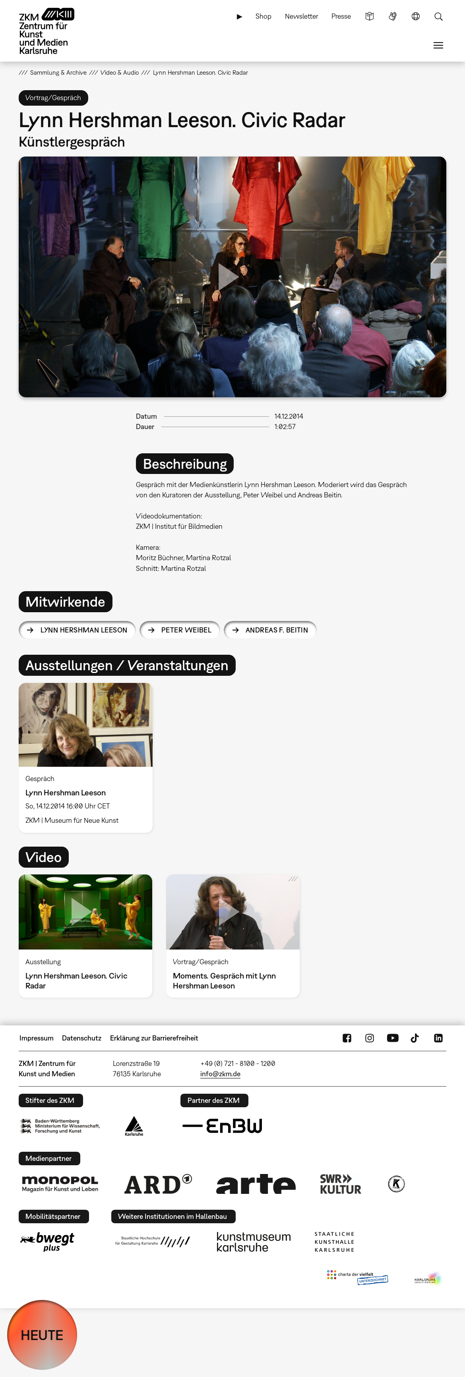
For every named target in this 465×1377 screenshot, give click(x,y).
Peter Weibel (186, 630)
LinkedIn (438, 1038)
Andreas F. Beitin (277, 630)
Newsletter (301, 16)
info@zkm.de (220, 1073)
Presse (341, 16)
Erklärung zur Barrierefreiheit (154, 1038)
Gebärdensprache (393, 16)
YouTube (393, 1038)
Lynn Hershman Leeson (84, 630)
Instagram (370, 1038)
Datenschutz (81, 1038)
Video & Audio (120, 72)
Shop (263, 16)
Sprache (416, 16)
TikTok (416, 1038)
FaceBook (347, 1038)
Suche (438, 16)
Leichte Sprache (370, 16)
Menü (438, 45)
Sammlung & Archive (58, 72)
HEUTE (42, 1335)
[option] (89, 758)
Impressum (36, 1038)
